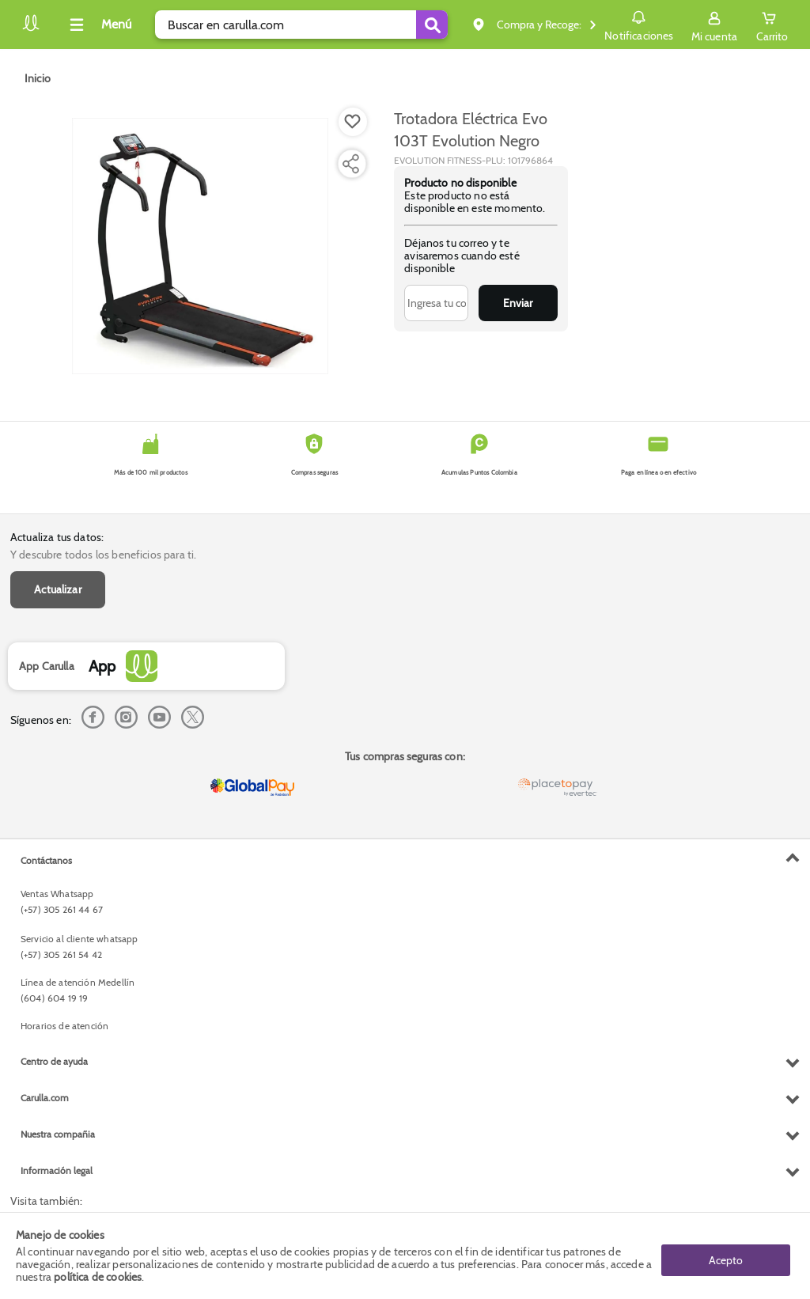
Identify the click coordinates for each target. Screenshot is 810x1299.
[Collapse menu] (98, 24)
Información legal (57, 1170)
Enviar (517, 303)
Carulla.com (45, 1098)
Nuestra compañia (58, 1134)
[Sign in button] (714, 24)
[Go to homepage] (38, 78)
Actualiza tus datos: (57, 537)
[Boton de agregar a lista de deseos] (353, 122)
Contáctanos (46, 860)
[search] (301, 24)
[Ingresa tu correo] (436, 303)
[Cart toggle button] (772, 24)
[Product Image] (200, 246)
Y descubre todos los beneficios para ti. (103, 554)
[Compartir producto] (350, 164)
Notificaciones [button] (638, 24)
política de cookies (98, 1277)
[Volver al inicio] (31, 28)
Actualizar (57, 589)
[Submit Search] (432, 24)
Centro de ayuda (54, 1061)
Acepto (726, 1255)
